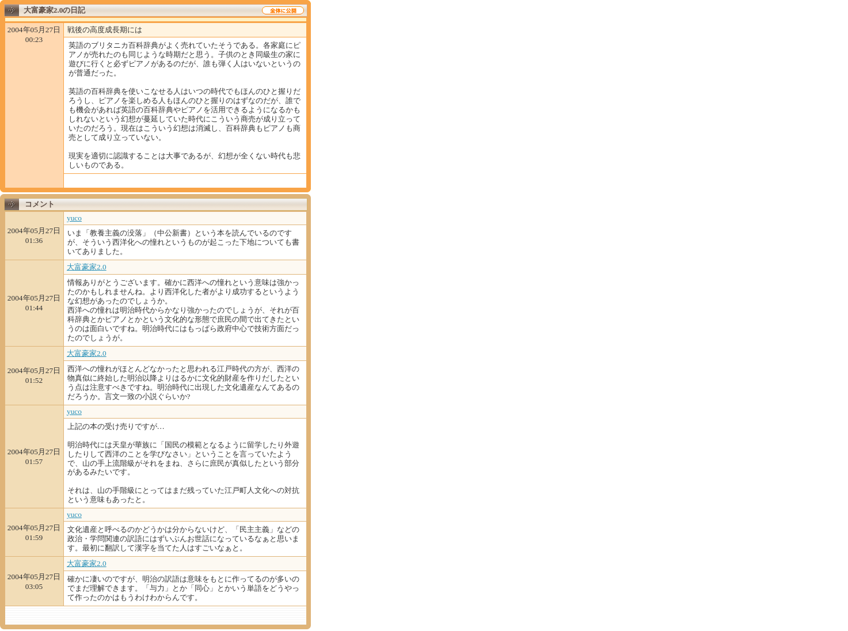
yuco (74, 218)
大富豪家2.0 (87, 267)
